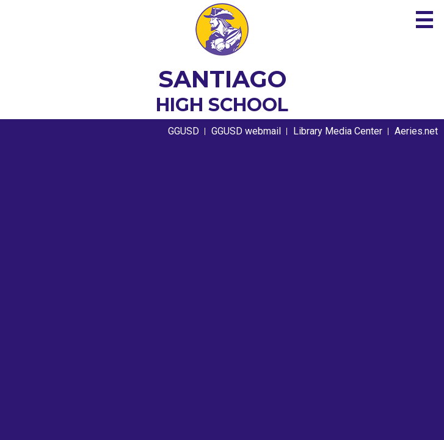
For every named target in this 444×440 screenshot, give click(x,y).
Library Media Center (337, 131)
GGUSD (183, 131)
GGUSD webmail (246, 131)
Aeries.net (416, 131)
